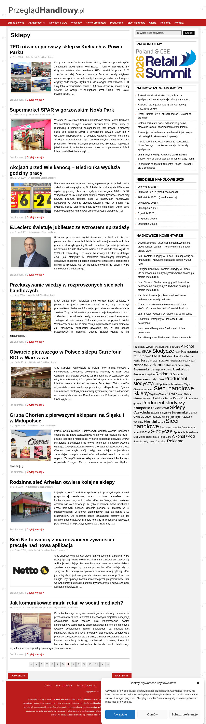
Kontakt (179, 22)
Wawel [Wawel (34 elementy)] (149, 346)
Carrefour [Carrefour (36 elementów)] (153, 360)
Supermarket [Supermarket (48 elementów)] (142, 369)
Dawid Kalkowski (147, 242)
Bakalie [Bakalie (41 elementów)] (163, 360)
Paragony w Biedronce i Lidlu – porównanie (167, 337)
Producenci (116, 22)
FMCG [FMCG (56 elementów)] (156, 356)
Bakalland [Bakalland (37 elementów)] (167, 356)
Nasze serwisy (64, 685)
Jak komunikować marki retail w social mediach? (66, 603)
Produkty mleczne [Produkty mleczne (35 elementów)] (183, 356)
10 (90, 664)
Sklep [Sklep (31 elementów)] (187, 365)
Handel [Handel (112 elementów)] (159, 364)
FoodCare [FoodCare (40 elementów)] (174, 346)
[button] (198, 683)
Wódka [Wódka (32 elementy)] (137, 352)
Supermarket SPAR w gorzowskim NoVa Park (62, 110)
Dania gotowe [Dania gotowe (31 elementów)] (158, 369)
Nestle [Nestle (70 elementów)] (138, 365)
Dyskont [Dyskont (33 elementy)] (163, 347)
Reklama (165, 22)
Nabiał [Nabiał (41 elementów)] (148, 365)
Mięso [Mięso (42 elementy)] (187, 384)
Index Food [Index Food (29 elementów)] (147, 389)
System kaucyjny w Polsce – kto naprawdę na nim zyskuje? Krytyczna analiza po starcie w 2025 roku (166, 260)
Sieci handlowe (136, 22)
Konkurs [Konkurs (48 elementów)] (171, 365)
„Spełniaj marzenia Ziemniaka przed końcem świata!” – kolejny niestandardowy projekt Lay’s (164, 246)
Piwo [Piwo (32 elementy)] (156, 347)
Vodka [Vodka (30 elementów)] (137, 360)
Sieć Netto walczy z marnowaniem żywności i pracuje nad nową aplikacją (62, 542)
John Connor (145, 282)
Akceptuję (120, 714)
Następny (121, 675)
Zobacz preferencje (185, 714)
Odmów (152, 714)
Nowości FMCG (58, 22)
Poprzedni (18, 675)
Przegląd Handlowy (148, 269)
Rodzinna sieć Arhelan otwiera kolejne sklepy (62, 482)
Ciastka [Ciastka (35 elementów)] (138, 389)
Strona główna (16, 22)
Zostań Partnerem (86, 685)
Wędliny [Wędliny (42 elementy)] (154, 394)
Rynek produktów (96, 22)
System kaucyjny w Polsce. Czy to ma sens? (168, 313)
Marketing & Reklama (67, 607)
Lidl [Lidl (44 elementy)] (155, 384)
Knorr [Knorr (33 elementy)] (177, 352)
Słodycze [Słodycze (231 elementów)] (163, 351)
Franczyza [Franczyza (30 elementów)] (173, 360)
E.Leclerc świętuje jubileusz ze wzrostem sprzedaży (69, 227)
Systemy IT (62, 550)
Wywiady (76, 22)
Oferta (152, 22)
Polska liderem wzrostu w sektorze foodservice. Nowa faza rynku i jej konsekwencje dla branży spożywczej (163, 145)
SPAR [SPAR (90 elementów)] (146, 351)
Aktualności (36, 22)
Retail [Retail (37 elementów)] (192, 360)
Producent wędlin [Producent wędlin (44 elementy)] (144, 374)
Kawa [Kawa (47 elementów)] (160, 379)
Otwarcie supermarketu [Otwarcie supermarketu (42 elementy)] (148, 416)
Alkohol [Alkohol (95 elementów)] (187, 346)
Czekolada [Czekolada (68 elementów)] (181, 369)
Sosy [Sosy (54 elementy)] (143, 360)
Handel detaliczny (47, 607)
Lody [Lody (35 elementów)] (153, 379)
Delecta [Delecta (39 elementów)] (183, 360)
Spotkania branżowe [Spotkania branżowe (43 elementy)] (170, 384)
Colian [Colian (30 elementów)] (181, 365)
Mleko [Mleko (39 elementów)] (168, 369)
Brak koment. (17, 99)
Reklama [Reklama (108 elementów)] (163, 373)
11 (96, 664)
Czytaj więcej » (35, 99)
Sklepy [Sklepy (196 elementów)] (141, 393)
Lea (140, 256)
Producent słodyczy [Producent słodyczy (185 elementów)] (163, 402)
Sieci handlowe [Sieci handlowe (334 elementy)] (174, 388)
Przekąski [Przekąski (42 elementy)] (139, 346)
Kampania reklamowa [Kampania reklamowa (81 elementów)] (151, 408)
